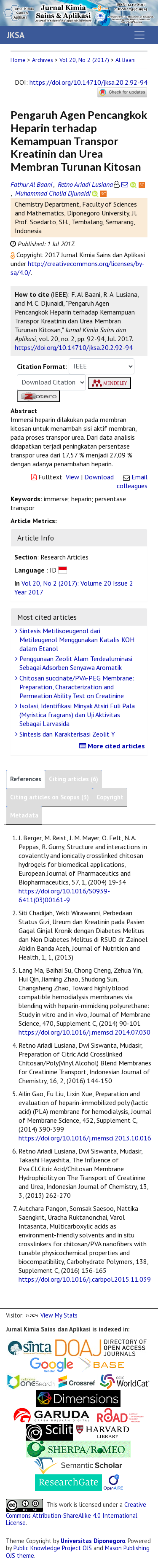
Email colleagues (132, 481)
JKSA (15, 35)
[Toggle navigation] (139, 35)
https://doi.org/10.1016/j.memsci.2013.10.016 (85, 1138)
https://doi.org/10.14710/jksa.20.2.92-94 (88, 82)
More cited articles (113, 746)
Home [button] (18, 60)
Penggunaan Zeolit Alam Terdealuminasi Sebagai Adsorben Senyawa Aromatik (74, 663)
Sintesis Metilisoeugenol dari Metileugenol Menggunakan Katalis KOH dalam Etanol (75, 640)
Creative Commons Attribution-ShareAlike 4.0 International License (76, 1513)
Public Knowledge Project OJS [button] (52, 1548)
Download (99, 477)
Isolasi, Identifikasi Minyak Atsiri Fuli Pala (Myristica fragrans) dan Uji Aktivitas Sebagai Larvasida (76, 715)
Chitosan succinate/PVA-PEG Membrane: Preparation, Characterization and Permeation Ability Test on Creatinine (75, 687)
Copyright (109, 797)
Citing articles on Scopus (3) (49, 797)
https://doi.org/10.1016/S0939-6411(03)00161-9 (64, 895)
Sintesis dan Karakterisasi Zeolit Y (66, 734)
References (25, 779)
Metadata (24, 815)
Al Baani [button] (125, 60)
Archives (42, 60)
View (72, 477)
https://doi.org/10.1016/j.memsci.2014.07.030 (84, 1032)
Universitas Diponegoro (93, 1541)
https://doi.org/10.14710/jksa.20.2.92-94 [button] (74, 347)
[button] (13, 254)
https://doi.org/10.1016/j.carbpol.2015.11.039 (85, 1279)
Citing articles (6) (73, 779)
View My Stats (59, 1315)
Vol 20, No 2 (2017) (84, 60)
